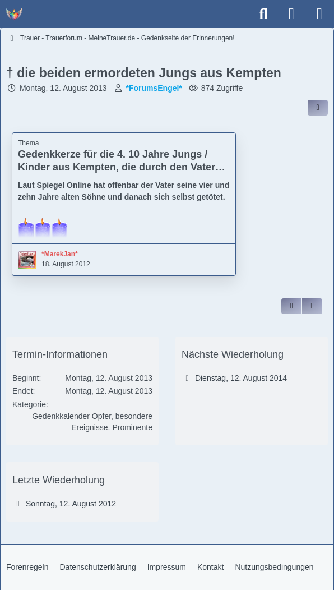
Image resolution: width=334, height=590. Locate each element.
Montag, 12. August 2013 (63, 88)
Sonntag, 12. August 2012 (71, 503)
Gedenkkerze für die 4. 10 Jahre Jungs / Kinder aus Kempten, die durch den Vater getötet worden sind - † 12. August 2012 (116, 167)
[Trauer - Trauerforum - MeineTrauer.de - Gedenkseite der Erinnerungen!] (14, 14)
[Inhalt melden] (312, 306)
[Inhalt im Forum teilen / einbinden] (318, 108)
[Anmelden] (291, 14)
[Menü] (319, 14)
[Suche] (263, 14)
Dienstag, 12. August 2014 (241, 378)
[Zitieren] (291, 306)
